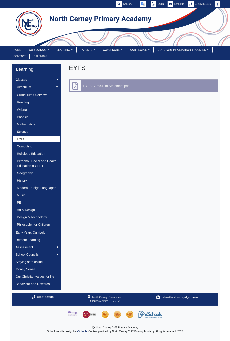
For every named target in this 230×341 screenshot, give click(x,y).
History (22, 180)
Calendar (40, 56)
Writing (22, 109)
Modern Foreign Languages (36, 188)
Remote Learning (28, 240)
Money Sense (25, 269)
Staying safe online (29, 262)
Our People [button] (138, 50)
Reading (23, 102)
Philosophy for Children (33, 224)
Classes (37, 79)
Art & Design (26, 210)
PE (19, 202)
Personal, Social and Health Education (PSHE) (36, 163)
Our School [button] (38, 50)
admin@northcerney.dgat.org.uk (180, 297)
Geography (25, 173)
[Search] (130, 4)
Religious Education (31, 153)
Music (21, 195)
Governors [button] (111, 50)
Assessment (37, 247)
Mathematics (26, 124)
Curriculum (37, 87)
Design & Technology (32, 217)
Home (17, 50)
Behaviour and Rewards (33, 284)
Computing (24, 146)
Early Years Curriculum (32, 232)
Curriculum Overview (32, 95)
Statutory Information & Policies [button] (182, 50)
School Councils (37, 254)
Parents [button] (86, 50)
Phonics (22, 117)
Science (22, 131)
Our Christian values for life (35, 276)
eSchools (82, 331)
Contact (19, 56)
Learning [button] (64, 50)
